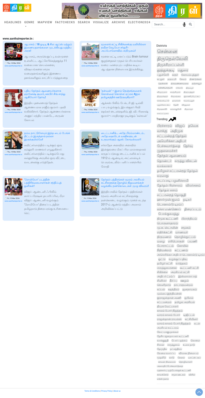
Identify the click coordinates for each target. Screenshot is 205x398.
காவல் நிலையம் (166, 362)
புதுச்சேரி (163, 74)
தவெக (193, 126)
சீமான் (160, 344)
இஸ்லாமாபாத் (187, 276)
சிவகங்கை (175, 96)
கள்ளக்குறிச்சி (175, 109)
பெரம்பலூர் (189, 101)
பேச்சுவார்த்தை (168, 146)
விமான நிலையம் (188, 353)
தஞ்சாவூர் (196, 83)
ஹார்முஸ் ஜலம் (168, 199)
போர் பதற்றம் (179, 340)
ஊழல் (184, 280)
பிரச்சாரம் (164, 126)
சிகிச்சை (162, 272)
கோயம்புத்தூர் (190, 74)
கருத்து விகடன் (186, 161)
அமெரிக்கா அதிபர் (171, 141)
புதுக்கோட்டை (163, 105)
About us (117, 391)
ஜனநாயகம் (189, 289)
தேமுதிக (162, 349)
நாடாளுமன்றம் (183, 285)
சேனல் (181, 357)
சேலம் (183, 79)
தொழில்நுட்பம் (185, 237)
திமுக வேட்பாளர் (168, 306)
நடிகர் (187, 199)
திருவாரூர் (189, 109)
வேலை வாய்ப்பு (166, 353)
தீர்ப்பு (173, 280)
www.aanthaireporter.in (13, 66)
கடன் (197, 323)
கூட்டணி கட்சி (189, 268)
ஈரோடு (179, 88)
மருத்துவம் (173, 344)
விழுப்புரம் (162, 92)
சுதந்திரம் (173, 289)
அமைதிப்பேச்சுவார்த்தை (170, 366)
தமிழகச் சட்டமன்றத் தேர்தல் (177, 171)
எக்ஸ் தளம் (163, 379)
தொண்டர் (164, 161)
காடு (171, 357)
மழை (161, 241)
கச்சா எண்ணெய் (169, 209)
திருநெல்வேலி (172, 58)
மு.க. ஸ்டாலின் (167, 227)
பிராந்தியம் (189, 218)
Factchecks (65, 22)
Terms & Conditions (92, 391)
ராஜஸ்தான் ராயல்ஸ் (169, 319)
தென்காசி (163, 83)
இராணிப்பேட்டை (192, 96)
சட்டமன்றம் (164, 302)
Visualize (101, 22)
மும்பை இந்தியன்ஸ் (169, 293)
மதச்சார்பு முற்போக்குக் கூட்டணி (174, 370)
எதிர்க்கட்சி (164, 232)
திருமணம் (164, 237)
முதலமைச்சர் (167, 151)
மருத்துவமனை (167, 268)
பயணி (192, 241)
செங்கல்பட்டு (163, 101)
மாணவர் (181, 232)
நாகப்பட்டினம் (163, 113)
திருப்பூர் (189, 88)
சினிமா (161, 280)
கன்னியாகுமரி (165, 88)
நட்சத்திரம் (176, 349)
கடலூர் (160, 79)
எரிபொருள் (176, 241)
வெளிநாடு (164, 285)
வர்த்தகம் (181, 263)
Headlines (12, 22)
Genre (29, 22)
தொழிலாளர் (185, 362)
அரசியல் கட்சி (180, 272)
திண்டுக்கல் (195, 79)
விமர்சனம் (193, 185)
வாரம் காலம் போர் (168, 315)
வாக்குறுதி (162, 340)
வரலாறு (163, 176)
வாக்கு (162, 131)
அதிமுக (176, 131)
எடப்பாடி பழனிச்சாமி (173, 180)
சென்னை (167, 51)
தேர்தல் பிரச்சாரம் (169, 185)
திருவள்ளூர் (162, 96)
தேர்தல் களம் (167, 190)
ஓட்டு (161, 259)
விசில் (192, 374)
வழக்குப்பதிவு (178, 259)
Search (84, 22)
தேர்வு (188, 146)
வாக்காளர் (164, 166)
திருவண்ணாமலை (179, 83)
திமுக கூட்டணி (167, 218)
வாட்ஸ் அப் (194, 357)
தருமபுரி (172, 79)
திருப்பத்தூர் (189, 92)
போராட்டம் (165, 246)
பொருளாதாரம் (167, 223)
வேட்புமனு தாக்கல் (168, 332)
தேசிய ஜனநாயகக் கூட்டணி (173, 336)
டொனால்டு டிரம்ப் (170, 204)
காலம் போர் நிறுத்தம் (170, 310)
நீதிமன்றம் (164, 250)
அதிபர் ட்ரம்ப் (166, 276)
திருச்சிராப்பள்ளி (170, 65)
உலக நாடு (189, 344)
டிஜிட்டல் (189, 315)
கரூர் (175, 74)
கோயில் (182, 246)
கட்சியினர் (191, 319)
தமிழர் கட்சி (164, 263)
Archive (118, 22)
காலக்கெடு (162, 374)
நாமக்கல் (176, 101)
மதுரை (183, 70)
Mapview (45, 22)
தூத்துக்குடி (165, 70)
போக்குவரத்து (168, 214)
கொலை (195, 340)
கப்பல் (161, 289)
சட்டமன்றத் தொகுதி (171, 195)
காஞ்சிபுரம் (175, 92)
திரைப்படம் (192, 209)
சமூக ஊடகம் (178, 374)
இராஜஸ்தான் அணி (169, 298)
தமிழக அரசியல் (185, 302)
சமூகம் (186, 227)
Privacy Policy (106, 391)
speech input (184, 24)
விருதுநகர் (186, 105)
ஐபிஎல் (188, 298)
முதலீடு (161, 357)
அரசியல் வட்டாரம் (168, 327)
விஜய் (180, 126)
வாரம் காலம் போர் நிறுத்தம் (174, 323)
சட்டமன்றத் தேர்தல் (172, 136)
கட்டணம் (181, 250)
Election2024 (139, 22)
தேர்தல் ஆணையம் (171, 156)
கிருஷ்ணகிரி (162, 109)
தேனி (175, 105)
